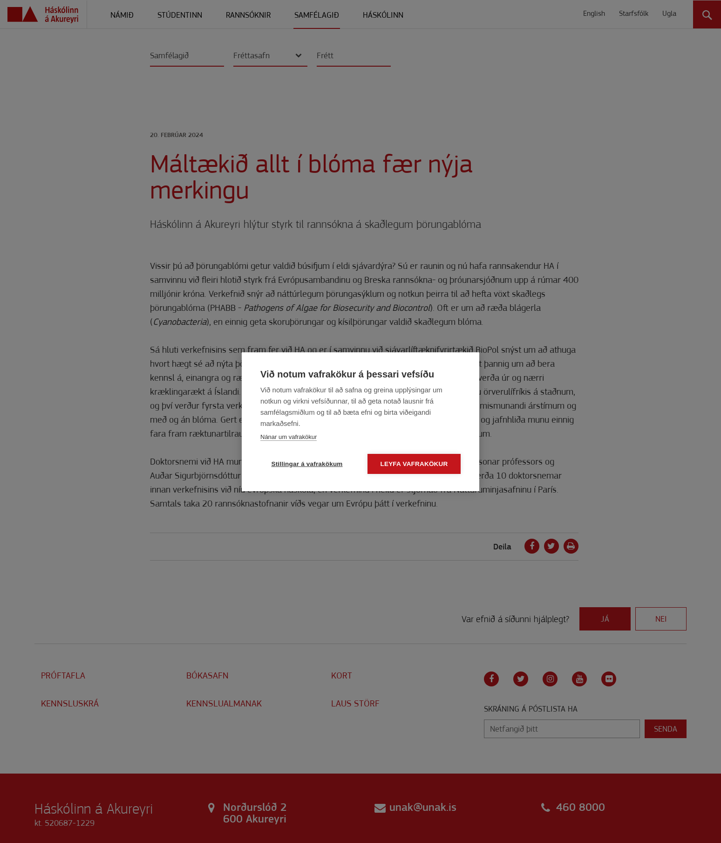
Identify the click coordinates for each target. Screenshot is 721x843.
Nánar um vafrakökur (288, 436)
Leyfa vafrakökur (414, 463)
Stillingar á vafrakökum (306, 463)
